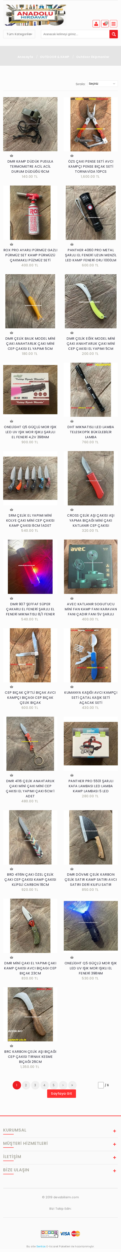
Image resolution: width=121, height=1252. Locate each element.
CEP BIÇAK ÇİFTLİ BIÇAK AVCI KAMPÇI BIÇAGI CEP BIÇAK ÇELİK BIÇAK (30, 699)
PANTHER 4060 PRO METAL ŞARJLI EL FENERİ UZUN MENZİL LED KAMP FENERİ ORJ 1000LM (90, 255)
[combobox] (19, 34)
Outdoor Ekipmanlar (92, 57)
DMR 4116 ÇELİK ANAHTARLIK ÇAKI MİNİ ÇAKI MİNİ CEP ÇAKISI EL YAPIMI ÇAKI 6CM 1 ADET (30, 791)
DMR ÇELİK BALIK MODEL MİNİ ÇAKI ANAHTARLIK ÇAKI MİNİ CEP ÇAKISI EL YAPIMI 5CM (30, 344)
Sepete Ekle (11, 156)
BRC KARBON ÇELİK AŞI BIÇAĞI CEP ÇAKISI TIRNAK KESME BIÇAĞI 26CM (30, 1059)
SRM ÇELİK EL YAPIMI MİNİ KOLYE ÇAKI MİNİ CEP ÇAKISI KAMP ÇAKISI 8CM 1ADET (30, 521)
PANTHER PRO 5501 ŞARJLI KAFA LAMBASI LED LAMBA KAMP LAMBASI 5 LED (90, 788)
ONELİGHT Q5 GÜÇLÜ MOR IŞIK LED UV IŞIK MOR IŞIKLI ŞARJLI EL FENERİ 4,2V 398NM (30, 433)
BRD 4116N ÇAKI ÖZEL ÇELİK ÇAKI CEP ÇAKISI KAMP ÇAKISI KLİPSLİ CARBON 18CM (30, 882)
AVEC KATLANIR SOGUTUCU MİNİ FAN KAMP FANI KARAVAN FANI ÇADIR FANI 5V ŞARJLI (91, 610)
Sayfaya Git (61, 1096)
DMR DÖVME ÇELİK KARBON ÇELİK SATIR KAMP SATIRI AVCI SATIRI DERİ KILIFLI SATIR (91, 882)
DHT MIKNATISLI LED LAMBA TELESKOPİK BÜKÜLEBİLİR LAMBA (90, 433)
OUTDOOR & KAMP (54, 57)
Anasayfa (25, 57)
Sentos (41, 1249)
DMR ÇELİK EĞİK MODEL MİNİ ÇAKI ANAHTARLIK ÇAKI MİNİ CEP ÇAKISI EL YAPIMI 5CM (90, 344)
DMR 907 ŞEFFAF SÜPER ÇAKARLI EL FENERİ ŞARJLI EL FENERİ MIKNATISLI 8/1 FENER (30, 610)
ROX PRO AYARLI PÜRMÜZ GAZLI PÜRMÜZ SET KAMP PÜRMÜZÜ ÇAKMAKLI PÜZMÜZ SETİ (30, 255)
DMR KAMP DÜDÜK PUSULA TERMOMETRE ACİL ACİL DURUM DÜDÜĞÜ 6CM (30, 166)
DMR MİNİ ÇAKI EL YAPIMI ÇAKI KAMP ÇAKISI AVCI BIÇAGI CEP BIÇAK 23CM (30, 970)
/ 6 (107, 1088)
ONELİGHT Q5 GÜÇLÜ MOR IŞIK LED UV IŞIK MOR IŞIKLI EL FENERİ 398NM (91, 970)
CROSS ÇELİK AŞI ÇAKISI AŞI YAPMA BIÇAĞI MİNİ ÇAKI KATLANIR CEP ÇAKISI (90, 521)
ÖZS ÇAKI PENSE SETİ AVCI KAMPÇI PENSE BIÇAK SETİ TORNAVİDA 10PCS (90, 166)
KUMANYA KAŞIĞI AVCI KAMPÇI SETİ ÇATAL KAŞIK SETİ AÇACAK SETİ (90, 699)
